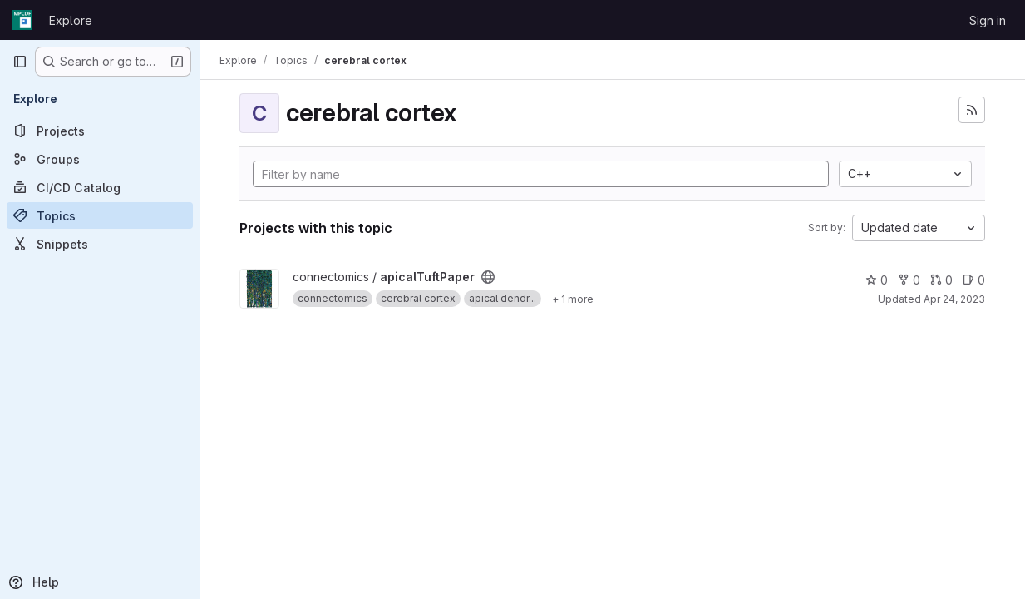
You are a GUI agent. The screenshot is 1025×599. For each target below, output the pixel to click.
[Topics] (100, 215)
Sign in (987, 20)
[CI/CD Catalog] (100, 187)
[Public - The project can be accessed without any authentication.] (488, 277)
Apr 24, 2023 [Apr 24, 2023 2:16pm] (954, 299)
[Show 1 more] (573, 299)
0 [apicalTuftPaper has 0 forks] (909, 280)
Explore (70, 20)
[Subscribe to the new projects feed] (971, 110)
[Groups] (100, 159)
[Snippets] (100, 243)
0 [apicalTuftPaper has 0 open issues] (974, 280)
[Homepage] (22, 20)
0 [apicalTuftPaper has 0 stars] (876, 280)
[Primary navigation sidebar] (20, 61)
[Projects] (100, 130)
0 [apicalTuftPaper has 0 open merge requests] (941, 280)
